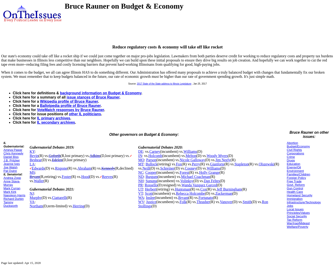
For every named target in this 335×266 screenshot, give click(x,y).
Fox (179, 164)
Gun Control (295, 188)
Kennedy (108, 168)
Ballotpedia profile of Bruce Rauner (70, 106)
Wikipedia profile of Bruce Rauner (69, 101)
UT (140, 189)
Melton (191, 156)
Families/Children (298, 174)
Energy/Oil (294, 167)
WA (141, 198)
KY (32, 151)
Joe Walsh (10, 167)
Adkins (95, 156)
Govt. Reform (296, 185)
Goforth (54, 156)
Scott (149, 193)
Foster (66, 177)
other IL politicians (85, 114)
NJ (32, 193)
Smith (247, 202)
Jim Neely (223, 160)
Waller (39, 181)
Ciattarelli (59, 198)
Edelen (57, 160)
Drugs (291, 160)
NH (141, 181)
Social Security (297, 216)
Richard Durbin (13, 199)
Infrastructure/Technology (304, 202)
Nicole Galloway (192, 160)
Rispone (61, 168)
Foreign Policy (296, 178)
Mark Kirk (9, 192)
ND (141, 177)
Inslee (150, 198)
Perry (196, 164)
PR (140, 185)
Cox (203, 189)
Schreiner (167, 168)
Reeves (107, 177)
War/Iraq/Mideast (298, 223)
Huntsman (182, 189)
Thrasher (203, 202)
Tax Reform (294, 220)
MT (141, 164)
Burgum (152, 177)
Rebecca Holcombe (190, 193)
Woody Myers (217, 156)
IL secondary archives (56, 122)
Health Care (295, 192)
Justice (151, 202)
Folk (183, 202)
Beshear (36, 160)
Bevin (34, 156)
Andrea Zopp (12, 178)
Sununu (151, 181)
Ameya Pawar (12, 150)
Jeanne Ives (11, 164)
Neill (146, 168)
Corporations (295, 153)
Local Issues (295, 209)
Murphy (36, 198)
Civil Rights (294, 150)
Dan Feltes (212, 181)
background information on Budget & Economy (100, 93)
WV (141, 202)
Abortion (292, 143)
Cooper (150, 172)
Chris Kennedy (13, 153)
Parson (151, 160)
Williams (190, 151)
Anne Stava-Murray (11, 183)
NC (140, 172)
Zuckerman (223, 193)
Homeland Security (299, 195)
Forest (184, 172)
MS (32, 172)
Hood (85, 177)
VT (140, 193)
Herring (78, 206)
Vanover (226, 202)
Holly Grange (209, 172)
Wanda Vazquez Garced (199, 185)
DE (140, 151)
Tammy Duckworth (10, 204)
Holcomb (155, 156)
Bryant (35, 177)
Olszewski (266, 164)
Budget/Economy (298, 146)
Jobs (290, 206)
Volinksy (187, 181)
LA (32, 164)
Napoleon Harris (14, 195)
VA (32, 202)
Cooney (191, 168)
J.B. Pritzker (11, 160)
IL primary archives (53, 118)
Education (293, 164)
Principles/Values (298, 213)
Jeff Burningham (229, 189)
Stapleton (241, 164)
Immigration (295, 199)
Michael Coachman (195, 177)
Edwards (38, 168)
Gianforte (217, 164)
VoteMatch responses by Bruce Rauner (70, 110)
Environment (295, 171)
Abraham (84, 168)
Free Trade (294, 181)
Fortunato (205, 198)
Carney (154, 151)
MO (141, 160)
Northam (36, 206)
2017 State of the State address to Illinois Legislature (164, 83)
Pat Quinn (10, 171)
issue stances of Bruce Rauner (93, 97)
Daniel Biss (11, 157)
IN (140, 156)
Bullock (151, 164)
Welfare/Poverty (297, 226)
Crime (291, 157)
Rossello (151, 185)
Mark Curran (11, 188)
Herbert (150, 189)
